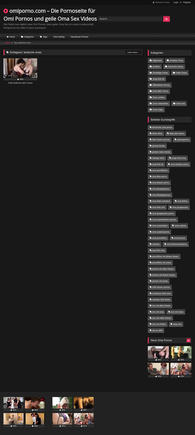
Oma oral (180, 103)
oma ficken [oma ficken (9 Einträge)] (182, 201)
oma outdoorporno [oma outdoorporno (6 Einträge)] (160, 232)
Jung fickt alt (158, 79)
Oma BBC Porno (160, 91)
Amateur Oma (176, 60)
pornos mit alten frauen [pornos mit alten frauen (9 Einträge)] (163, 269)
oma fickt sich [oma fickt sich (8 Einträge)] (158, 207)
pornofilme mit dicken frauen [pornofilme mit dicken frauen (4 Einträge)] (165, 256)
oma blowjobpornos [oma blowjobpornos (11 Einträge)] (161, 195)
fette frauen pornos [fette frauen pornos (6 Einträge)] (161, 139)
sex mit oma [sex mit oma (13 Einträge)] (158, 312)
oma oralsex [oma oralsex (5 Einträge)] (180, 225)
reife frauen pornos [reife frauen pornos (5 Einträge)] (161, 287)
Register (187, 2)
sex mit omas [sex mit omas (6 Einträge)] (177, 312)
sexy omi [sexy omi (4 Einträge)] (177, 324)
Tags (45, 37)
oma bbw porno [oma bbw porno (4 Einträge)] (159, 176)
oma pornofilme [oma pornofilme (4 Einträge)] (159, 238)
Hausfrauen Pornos (79, 37)
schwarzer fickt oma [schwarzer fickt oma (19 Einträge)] (161, 293)
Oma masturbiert (160, 103)
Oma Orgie (158, 109)
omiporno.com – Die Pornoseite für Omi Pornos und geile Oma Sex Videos (50, 14)
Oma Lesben (159, 97)
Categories (29, 37)
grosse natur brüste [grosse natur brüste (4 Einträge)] (161, 152)
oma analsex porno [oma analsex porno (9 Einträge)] (179, 164)
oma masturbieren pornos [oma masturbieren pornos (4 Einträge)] (164, 219)
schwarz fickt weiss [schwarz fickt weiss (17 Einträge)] (161, 299)
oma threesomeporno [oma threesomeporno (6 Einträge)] (177, 244)
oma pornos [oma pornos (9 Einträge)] (179, 238)
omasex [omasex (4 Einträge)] (155, 244)
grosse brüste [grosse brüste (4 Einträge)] (158, 146)
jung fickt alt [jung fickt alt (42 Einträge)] (157, 164)
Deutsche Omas (175, 66)
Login (175, 2)
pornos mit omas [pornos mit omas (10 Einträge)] (160, 281)
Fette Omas (181, 73)
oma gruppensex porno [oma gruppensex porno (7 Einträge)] (163, 213)
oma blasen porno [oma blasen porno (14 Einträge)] (160, 182)
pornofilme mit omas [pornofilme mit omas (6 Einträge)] (161, 262)
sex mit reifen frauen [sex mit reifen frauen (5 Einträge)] (161, 318)
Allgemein (157, 60)
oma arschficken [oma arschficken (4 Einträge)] (159, 170)
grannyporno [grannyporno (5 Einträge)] (183, 139)
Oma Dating (58, 37)
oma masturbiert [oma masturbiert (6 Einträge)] (159, 225)
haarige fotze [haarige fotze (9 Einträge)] (158, 158)
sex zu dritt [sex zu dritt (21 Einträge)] (157, 330)
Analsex (156, 66)
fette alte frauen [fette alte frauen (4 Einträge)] (177, 133)
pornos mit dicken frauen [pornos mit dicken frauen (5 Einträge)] (163, 275)
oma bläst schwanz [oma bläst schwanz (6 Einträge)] (161, 201)
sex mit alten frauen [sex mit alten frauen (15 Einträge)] (161, 305)
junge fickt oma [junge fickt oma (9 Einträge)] (179, 158)
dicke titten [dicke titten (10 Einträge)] (157, 133)
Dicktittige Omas (160, 73)
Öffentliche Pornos (161, 85)
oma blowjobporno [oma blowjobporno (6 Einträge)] (160, 189)
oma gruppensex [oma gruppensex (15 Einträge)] (180, 207)
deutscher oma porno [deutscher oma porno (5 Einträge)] (162, 127)
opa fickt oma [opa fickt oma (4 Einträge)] (158, 250)
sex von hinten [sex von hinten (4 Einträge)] (159, 324)
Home (12, 37)
